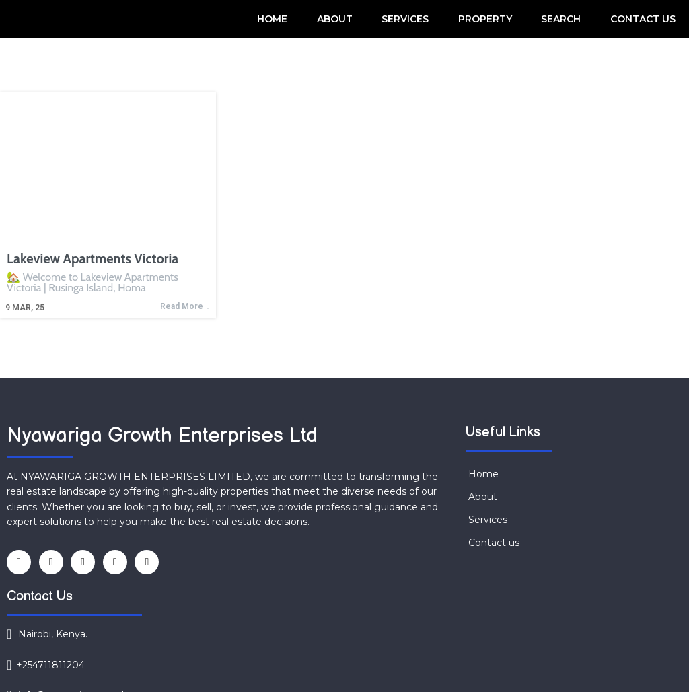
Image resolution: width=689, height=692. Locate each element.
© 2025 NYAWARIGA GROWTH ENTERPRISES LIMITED (162, 659)
